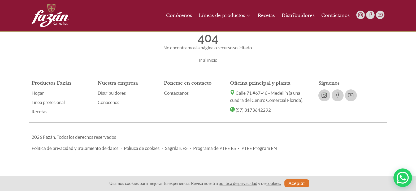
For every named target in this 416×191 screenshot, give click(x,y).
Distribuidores (298, 15)
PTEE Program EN (259, 148)
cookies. (273, 183)
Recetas (266, 15)
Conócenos (179, 15)
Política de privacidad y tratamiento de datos (75, 148)
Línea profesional (48, 102)
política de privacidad (238, 183)
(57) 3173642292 (250, 109)
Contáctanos (335, 15)
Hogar (38, 93)
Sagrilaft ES (176, 148)
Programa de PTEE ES (214, 148)
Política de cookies (141, 148)
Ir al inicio (208, 60)
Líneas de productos (225, 15)
